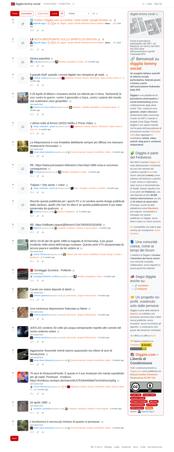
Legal (116, 447)
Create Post (64, 4)
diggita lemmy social (25, 4)
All (62, 13)
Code (143, 447)
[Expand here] (22, 97)
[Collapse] (157, 14)
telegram (142, 289)
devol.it (134, 314)
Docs (135, 447)
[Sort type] (79, 13)
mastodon (143, 285)
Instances (126, 447)
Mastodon (153, 208)
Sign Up (158, 4)
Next (14, 438)
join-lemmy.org (155, 447)
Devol (150, 172)
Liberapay (135, 345)
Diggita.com (146, 354)
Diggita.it (153, 162)
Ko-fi (153, 336)
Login (149, 4)
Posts (15, 13)
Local (54, 13)
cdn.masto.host (36, 104)
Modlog (149, 408)
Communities (50, 4)
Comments (26, 13)
